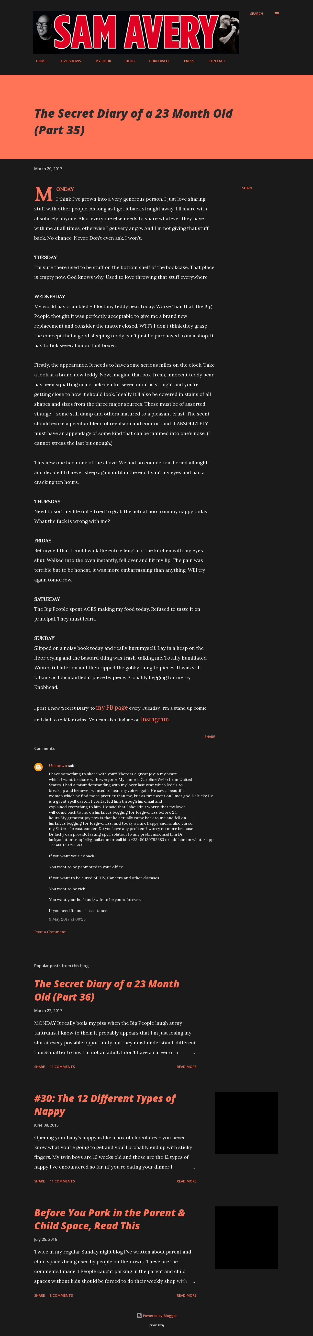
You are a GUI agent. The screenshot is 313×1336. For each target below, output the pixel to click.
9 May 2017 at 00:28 (67, 919)
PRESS (186, 61)
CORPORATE (156, 61)
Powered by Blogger (156, 1315)
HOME (38, 61)
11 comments (62, 1066)
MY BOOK (100, 61)
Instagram (155, 719)
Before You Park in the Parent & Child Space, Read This (109, 1219)
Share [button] (247, 188)
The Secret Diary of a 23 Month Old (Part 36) (106, 990)
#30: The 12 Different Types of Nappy (104, 1104)
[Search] (256, 14)
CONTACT (214, 61)
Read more (187, 1066)
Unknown (58, 765)
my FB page (112, 707)
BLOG (127, 61)
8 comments (61, 1295)
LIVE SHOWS (68, 61)
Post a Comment (50, 931)
